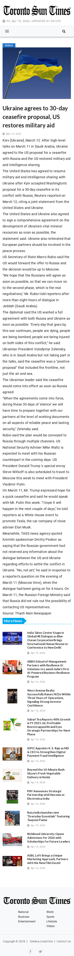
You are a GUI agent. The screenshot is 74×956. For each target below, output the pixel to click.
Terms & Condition (41, 941)
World (50, 912)
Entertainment (26, 921)
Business (23, 916)
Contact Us (64, 941)
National (23, 912)
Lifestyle (51, 921)
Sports (50, 916)
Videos (50, 926)
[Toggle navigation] (7, 31)
